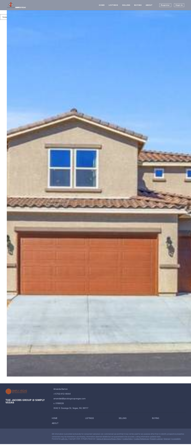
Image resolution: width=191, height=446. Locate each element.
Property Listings (156, 439)
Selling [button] (126, 5)
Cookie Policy (128, 439)
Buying (138, 5)
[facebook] (7, 435)
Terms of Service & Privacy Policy (108, 439)
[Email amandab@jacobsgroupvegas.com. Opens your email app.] (70, 398)
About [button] (149, 5)
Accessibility (176, 439)
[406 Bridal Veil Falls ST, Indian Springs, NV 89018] (8, 353)
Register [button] (165, 5)
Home (101, 5)
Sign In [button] (179, 5)
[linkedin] (13, 435)
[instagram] (18, 435)
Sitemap (167, 439)
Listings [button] (113, 5)
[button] (55, 419)
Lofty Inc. (64, 439)
